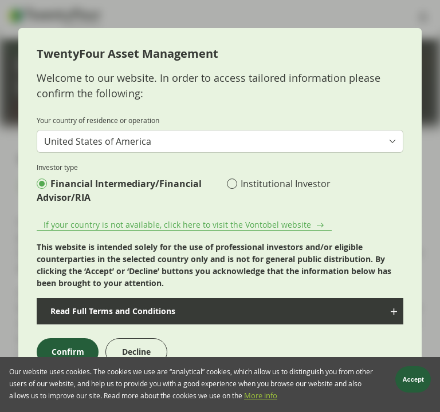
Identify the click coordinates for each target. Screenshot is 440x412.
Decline (136, 351)
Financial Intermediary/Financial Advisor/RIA (119, 190)
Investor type (57, 167)
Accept (413, 381)
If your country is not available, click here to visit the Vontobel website (177, 224)
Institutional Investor (286, 183)
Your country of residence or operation (98, 120)
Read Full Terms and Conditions (112, 311)
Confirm (68, 351)
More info (260, 397)
